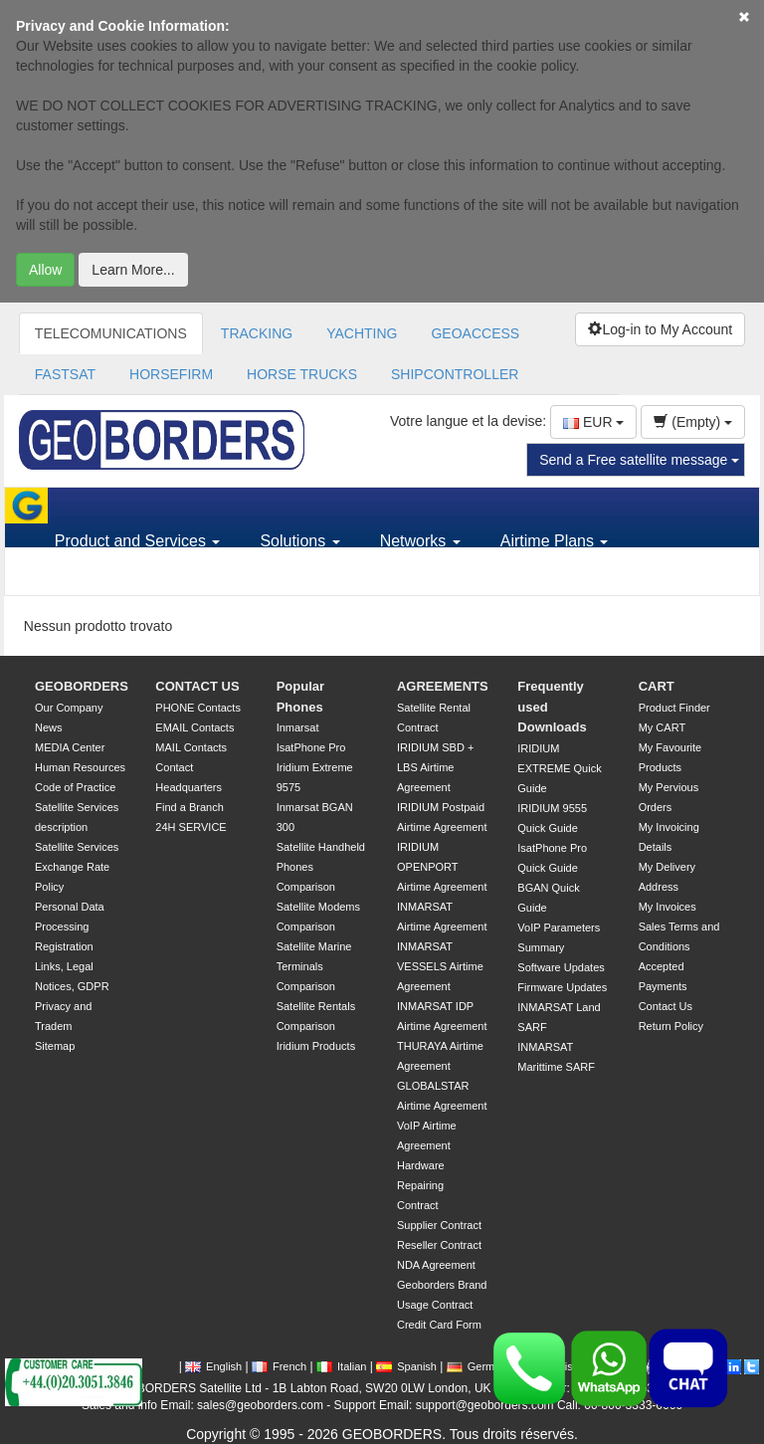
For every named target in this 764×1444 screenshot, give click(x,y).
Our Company (68, 708)
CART (656, 686)
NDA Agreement (436, 1265)
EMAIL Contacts (194, 727)
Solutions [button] (299, 540)
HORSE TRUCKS (302, 374)
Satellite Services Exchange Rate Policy (76, 867)
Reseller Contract (439, 1245)
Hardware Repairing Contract (421, 1185)
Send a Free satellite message (639, 460)
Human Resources (80, 767)
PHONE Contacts (198, 708)
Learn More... (133, 270)
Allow (45, 270)
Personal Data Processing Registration (69, 926)
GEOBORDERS (81, 686)
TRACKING (256, 333)
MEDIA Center (69, 747)
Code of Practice (75, 787)
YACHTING (361, 333)
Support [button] (89, 576)
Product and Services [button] (138, 540)
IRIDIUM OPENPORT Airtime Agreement (441, 867)
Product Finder (674, 708)
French (279, 1366)
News (49, 727)
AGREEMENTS (442, 686)
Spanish (406, 1366)
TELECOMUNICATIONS (111, 333)
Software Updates (560, 967)
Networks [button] (420, 540)
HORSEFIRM (171, 374)
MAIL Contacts (191, 747)
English (213, 1366)
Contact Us (665, 1006)
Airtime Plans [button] (554, 540)
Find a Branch (189, 807)
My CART (662, 727)
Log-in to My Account (660, 329)
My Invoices (667, 907)
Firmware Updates (562, 987)
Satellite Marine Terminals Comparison (314, 966)
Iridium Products (316, 1046)
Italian (341, 1366)
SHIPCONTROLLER (454, 374)
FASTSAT (65, 374)
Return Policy (671, 1026)
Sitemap (55, 1046)
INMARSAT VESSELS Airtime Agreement (440, 966)
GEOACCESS (475, 333)
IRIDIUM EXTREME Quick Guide (559, 768)
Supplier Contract (439, 1225)
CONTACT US (197, 686)
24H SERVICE (190, 827)
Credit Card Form (439, 1325)
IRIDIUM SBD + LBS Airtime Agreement (435, 767)
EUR (593, 422)
